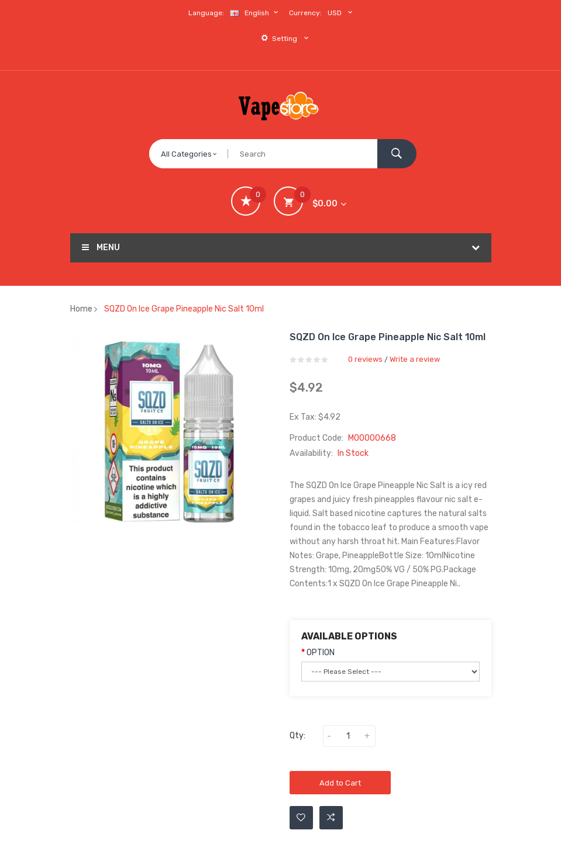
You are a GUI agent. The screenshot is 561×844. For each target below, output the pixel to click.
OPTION (321, 653)
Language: (206, 13)
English (255, 12)
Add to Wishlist (301, 817)
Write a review (415, 359)
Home (81, 309)
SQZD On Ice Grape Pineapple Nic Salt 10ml (184, 309)
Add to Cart (340, 783)
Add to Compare (331, 817)
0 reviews (365, 359)
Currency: (305, 13)
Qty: (297, 736)
